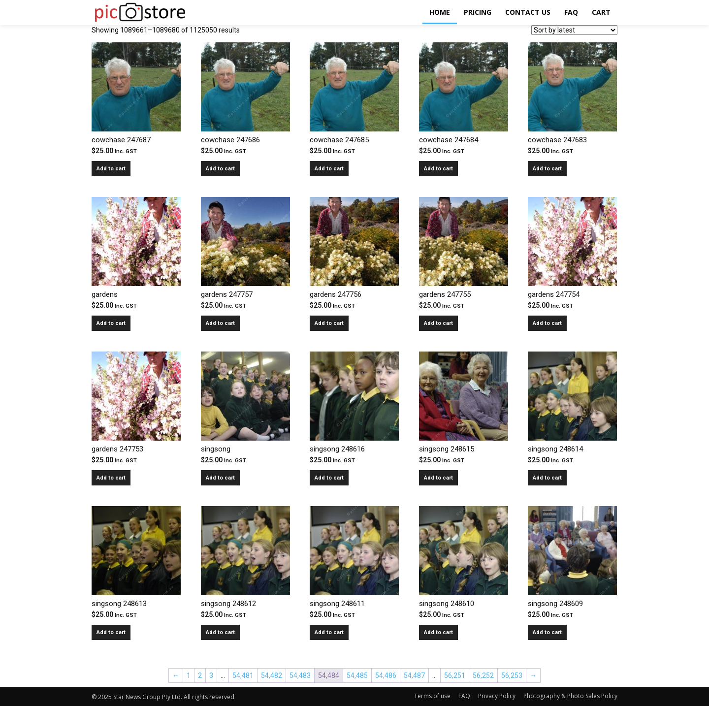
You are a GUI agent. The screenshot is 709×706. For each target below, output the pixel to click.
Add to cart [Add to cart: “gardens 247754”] (547, 323)
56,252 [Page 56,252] (483, 675)
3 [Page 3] (211, 675)
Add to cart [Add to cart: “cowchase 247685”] (329, 168)
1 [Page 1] (189, 675)
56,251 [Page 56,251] (454, 675)
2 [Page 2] (200, 675)
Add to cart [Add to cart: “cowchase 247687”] (111, 168)
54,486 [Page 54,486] (385, 675)
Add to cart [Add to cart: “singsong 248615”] (438, 478)
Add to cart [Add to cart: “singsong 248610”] (438, 632)
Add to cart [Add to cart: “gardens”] (111, 323)
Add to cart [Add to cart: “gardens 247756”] (329, 323)
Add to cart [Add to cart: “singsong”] (220, 478)
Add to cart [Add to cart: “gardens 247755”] (438, 323)
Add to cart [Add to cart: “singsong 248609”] (547, 632)
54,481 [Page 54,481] (243, 675)
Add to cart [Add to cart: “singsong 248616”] (329, 478)
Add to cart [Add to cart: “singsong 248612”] (220, 632)
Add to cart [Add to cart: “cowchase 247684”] (438, 168)
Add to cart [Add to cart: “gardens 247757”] (220, 323)
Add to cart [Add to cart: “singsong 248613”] (111, 632)
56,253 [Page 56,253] (511, 675)
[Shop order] (574, 30)
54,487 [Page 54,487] (414, 675)
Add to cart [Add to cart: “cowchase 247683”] (547, 168)
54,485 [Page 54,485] (357, 675)
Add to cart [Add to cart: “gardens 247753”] (111, 478)
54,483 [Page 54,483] (300, 675)
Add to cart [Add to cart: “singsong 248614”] (547, 478)
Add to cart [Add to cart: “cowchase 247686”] (220, 168)
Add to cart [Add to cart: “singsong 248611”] (329, 632)
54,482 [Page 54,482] (271, 675)
